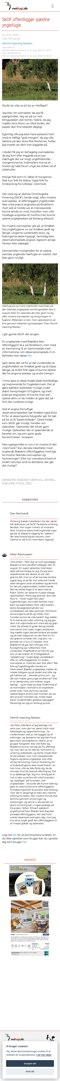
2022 (29, 483)
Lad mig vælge (43, 1055)
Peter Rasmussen (21, 554)
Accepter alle (30, 1063)
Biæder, (23, 479)
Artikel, (50, 479)
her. (25, 842)
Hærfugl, (36, 479)
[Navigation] (53, 6)
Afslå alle (30, 1071)
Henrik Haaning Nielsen (25, 717)
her (30, 355)
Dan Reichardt (19, 513)
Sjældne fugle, (14, 483)
